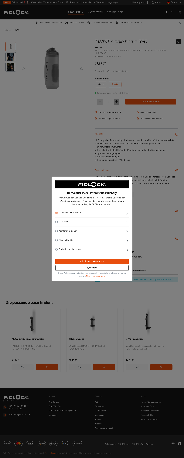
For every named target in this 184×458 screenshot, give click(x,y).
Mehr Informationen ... (95, 276)
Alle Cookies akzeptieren (92, 261)
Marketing (63, 222)
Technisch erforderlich (70, 213)
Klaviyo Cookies (66, 240)
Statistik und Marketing (70, 249)
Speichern (92, 268)
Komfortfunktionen (68, 231)
